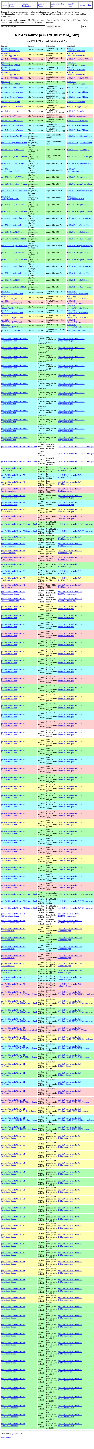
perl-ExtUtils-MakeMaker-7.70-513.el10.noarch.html (13, 608)
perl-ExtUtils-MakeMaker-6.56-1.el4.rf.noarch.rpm (70, 1146)
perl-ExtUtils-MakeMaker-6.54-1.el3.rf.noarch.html (13, 1173)
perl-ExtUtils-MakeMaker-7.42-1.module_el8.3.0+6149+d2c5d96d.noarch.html (19, 1056)
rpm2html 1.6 (17, 1433)
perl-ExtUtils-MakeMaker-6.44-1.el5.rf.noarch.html (13, 1263)
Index (5, 5)
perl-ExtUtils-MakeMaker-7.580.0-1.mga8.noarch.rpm (71, 412)
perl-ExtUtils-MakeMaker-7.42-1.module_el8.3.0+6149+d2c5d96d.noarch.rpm (76, 1056)
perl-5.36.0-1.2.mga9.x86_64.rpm (79, 184)
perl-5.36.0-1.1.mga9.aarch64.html (14, 191)
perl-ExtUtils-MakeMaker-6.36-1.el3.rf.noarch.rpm (70, 1362)
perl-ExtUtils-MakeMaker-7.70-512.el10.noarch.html (13, 742)
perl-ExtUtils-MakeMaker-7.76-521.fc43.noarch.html (13, 497)
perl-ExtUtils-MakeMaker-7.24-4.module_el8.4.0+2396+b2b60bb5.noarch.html (19, 1119)
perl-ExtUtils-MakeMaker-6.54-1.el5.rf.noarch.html (13, 1155)
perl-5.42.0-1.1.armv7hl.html (12, 130)
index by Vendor (41, 5)
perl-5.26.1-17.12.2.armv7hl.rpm (79, 331)
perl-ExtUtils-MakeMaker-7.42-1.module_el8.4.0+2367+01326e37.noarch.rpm (76, 1047)
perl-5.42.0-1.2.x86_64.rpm (77, 121)
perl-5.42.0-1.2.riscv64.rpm (77, 111)
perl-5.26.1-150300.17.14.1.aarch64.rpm (77, 293)
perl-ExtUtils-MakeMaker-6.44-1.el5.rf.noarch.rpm (70, 1263)
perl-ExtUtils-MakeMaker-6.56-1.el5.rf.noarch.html (13, 1137)
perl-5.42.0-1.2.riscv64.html (11, 111)
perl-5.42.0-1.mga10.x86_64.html (14, 156)
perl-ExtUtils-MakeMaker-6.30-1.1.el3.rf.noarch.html (13, 1380)
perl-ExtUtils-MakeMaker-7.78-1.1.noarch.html (19, 447)
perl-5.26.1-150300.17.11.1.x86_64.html (12, 326)
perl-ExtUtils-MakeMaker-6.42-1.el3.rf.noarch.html (13, 1308)
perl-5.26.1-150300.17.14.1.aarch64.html (12, 293)
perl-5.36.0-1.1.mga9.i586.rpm (78, 205)
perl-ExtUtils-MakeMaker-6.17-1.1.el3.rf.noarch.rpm (70, 1407)
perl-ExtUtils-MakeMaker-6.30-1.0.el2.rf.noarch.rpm (70, 1398)
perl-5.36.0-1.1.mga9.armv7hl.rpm (75, 198)
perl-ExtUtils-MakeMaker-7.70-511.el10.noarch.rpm (70, 823)
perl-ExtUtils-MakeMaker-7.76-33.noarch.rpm (75, 524)
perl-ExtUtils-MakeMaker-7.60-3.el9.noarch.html (13, 930)
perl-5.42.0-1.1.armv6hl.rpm (77, 125)
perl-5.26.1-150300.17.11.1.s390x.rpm (77, 321)
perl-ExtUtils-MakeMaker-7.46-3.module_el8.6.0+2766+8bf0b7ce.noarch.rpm (75, 1002)
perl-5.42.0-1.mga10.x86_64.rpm (79, 156)
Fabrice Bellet (6, 1437)
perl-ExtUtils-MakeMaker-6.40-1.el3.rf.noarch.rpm (70, 1326)
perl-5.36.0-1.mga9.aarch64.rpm (79, 218)
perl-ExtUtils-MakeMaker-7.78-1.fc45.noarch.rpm (70, 469)
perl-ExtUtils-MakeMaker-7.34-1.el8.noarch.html (13, 1065)
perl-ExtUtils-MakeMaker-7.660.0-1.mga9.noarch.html (14, 376)
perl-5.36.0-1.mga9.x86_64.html (13, 239)
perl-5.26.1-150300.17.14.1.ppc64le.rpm (77, 297)
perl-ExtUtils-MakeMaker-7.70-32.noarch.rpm (75, 894)
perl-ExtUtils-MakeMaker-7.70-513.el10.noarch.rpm (70, 608)
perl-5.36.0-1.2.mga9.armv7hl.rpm (75, 170)
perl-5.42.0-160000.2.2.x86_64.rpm (76, 83)
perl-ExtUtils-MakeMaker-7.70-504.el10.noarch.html (13, 859)
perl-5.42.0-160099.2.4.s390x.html (14, 59)
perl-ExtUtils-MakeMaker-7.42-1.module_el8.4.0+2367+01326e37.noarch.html (19, 1047)
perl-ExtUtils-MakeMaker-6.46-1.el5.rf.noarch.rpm (70, 1227)
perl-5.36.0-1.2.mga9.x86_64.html (14, 184)
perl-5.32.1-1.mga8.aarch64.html (13, 266)
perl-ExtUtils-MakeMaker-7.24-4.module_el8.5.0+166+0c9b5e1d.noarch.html (18, 1110)
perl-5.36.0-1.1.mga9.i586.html (13, 205)
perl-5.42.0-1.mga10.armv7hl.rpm (79, 143)
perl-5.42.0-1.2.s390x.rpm (76, 116)
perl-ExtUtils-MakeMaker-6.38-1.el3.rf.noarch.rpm (70, 1344)
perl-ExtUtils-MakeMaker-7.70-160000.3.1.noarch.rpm (70, 593)
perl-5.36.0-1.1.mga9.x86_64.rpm (79, 211)
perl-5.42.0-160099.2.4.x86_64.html (10, 64)
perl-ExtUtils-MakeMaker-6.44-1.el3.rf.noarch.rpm (70, 1281)
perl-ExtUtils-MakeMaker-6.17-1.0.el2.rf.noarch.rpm (70, 1425)
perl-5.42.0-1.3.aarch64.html (12, 87)
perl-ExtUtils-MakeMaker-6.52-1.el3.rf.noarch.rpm (70, 1209)
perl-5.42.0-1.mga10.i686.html (12, 150)
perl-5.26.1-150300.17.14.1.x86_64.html (12, 307)
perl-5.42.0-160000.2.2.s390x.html (14, 78)
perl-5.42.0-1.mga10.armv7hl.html (14, 143)
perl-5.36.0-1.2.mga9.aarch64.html (14, 163)
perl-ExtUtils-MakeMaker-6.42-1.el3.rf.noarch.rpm (70, 1308)
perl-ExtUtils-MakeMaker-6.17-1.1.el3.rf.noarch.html (13, 1407)
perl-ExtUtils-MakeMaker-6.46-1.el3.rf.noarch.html (13, 1245)
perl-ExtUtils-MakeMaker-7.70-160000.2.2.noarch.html (13, 600)
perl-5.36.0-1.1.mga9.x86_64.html (14, 211)
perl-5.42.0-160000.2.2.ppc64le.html (10, 73)
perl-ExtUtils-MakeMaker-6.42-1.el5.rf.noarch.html (13, 1299)
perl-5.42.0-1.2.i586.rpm (76, 102)
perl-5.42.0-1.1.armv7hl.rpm (77, 130)
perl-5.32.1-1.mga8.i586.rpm (77, 280)
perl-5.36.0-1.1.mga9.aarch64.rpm (79, 191)
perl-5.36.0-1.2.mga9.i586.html (13, 177)
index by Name (71, 5)
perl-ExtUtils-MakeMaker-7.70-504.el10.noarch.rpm (70, 859)
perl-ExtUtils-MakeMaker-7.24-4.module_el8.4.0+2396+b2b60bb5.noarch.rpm (76, 1119)
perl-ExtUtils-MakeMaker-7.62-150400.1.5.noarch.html (13, 915)
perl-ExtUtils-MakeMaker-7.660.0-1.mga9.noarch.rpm (71, 376)
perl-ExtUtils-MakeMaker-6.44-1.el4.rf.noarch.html (13, 1272)
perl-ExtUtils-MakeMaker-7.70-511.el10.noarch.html (13, 823)
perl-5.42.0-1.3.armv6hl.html (12, 92)
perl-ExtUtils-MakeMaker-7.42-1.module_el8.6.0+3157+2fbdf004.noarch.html (19, 1029)
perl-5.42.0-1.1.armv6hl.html (12, 125)
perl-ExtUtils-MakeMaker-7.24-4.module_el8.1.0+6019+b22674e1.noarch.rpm (76, 1128)
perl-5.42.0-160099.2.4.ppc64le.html (10, 54)
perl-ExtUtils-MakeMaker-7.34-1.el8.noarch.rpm (70, 1065)
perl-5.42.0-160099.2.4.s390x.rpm (80, 59)
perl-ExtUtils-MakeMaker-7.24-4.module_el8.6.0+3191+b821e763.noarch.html (19, 1101)
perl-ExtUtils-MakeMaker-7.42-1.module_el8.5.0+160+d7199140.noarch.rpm (75, 1038)
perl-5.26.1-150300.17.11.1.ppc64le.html (12, 316)
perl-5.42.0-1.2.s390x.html (11, 116)
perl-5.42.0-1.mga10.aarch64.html (14, 136)
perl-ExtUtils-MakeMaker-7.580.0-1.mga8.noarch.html (14, 412)
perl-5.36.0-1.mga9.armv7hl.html (13, 225)
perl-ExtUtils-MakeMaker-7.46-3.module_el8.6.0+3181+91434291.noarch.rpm (76, 993)
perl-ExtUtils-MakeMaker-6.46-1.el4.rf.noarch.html (13, 1236)
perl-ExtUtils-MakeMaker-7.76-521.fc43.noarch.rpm (70, 497)
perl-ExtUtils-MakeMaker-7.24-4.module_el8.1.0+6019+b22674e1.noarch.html (19, 1128)
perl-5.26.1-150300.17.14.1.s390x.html (11, 302)
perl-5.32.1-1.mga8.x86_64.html (13, 287)
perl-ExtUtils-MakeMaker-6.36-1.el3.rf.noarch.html (13, 1362)
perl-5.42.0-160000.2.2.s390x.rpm (80, 78)
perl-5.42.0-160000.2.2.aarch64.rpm (76, 68)
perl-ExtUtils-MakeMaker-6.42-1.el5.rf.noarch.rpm (70, 1299)
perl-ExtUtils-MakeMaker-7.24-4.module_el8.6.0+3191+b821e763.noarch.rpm (76, 1101)
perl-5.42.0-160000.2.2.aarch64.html (10, 68)
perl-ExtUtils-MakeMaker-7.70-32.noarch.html (19, 894)
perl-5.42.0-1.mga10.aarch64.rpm (79, 136)
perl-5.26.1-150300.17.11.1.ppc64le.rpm (77, 316)
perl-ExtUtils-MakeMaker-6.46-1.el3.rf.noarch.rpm (70, 1245)
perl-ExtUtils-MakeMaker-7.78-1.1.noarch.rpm (76, 447)
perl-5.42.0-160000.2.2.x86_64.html (10, 83)
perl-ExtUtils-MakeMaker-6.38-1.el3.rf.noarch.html (13, 1344)
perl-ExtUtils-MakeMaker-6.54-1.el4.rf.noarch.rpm (70, 1164)
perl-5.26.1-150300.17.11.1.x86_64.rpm (77, 326)
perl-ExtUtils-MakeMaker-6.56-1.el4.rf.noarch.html (13, 1146)
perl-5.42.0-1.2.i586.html (10, 102)
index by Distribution (26, 5)
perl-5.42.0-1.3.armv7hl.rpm (77, 97)
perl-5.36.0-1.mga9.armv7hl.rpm (79, 225)
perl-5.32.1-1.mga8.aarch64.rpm (79, 266)
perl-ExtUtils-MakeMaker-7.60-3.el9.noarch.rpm (70, 930)
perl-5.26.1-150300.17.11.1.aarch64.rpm (77, 312)
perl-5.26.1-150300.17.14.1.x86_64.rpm (77, 307)
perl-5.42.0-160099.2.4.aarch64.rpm (76, 50)
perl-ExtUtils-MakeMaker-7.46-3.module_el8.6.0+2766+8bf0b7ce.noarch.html (19, 1002)
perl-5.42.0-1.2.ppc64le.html (12, 106)
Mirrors (83, 5)
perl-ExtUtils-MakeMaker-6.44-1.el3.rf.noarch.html (13, 1281)
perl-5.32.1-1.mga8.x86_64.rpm (79, 287)
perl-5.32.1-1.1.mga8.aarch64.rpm (79, 246)
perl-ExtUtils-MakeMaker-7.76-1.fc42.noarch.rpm (70, 538)
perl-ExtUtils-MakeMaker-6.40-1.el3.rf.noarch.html (13, 1326)
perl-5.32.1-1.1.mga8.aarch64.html (14, 246)
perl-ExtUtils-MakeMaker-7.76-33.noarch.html (19, 524)
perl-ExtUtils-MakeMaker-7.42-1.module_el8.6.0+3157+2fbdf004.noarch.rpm (75, 1029)
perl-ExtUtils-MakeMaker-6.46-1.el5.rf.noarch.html (13, 1227)
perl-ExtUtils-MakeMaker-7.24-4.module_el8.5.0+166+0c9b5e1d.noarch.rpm (75, 1110)
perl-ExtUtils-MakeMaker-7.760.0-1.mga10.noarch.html (14, 340)
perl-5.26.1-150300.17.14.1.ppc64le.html (12, 297)
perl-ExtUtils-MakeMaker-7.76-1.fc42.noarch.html (13, 538)
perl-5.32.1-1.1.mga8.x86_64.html (14, 259)
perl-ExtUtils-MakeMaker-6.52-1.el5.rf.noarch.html (13, 1191)
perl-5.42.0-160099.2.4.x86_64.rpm (76, 64)
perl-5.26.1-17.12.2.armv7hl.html (13, 331)
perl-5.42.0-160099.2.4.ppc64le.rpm (76, 54)
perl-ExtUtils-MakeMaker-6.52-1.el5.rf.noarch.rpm (70, 1191)
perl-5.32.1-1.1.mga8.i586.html (13, 253)
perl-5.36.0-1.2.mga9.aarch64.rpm (79, 163)
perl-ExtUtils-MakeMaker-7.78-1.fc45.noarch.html (13, 469)
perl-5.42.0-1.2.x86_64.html (12, 121)
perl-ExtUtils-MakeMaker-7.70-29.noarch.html (19, 908)
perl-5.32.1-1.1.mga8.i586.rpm (78, 253)
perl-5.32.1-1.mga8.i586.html (12, 280)
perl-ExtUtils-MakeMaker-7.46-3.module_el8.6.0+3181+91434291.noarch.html (19, 993)
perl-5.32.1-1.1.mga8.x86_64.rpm (79, 259)
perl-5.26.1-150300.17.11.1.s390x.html (11, 321)
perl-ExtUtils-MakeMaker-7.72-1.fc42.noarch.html (13, 565)
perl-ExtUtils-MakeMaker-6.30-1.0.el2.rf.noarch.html (13, 1398)
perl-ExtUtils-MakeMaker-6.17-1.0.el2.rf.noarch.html (13, 1425)
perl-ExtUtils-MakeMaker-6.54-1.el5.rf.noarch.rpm (70, 1155)
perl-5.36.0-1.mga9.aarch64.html (13, 218)
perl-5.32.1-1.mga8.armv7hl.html (13, 273)
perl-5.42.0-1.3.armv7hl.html (12, 97)
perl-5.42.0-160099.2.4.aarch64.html (10, 50)
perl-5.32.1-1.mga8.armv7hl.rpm (79, 273)
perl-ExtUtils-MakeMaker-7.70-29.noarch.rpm (75, 908)
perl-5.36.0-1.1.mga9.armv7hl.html (10, 198)
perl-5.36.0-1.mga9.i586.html (12, 232)
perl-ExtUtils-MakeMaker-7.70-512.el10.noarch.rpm (70, 742)
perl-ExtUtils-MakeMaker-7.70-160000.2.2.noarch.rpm (70, 600)
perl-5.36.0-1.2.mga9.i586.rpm (78, 177)
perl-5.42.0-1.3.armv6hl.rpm (77, 92)
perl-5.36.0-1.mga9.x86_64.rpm (79, 239)
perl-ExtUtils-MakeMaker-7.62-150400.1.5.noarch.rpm (70, 915)
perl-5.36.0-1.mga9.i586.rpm (77, 232)
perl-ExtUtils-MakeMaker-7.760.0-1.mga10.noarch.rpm (71, 340)
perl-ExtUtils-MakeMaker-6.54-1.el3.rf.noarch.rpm (70, 1173)
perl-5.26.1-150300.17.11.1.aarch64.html (12, 312)
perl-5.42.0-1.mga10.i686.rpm (78, 150)
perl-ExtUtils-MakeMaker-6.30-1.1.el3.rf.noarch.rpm (70, 1380)
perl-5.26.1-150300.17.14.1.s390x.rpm (77, 302)
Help (89, 5)
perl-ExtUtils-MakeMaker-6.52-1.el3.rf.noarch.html (13, 1209)
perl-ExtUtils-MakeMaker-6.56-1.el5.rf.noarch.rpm (70, 1137)
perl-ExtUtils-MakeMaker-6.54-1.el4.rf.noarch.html (13, 1164)
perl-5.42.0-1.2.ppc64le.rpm (77, 106)
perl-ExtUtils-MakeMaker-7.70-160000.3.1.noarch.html (13, 593)
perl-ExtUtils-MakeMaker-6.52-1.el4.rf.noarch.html (13, 1200)
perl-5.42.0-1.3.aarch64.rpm (77, 87)
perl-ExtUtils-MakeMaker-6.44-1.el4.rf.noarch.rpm (70, 1272)
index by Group (12, 5)
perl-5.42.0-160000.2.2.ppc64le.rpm (76, 73)
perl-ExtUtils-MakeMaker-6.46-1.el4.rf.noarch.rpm (70, 1236)
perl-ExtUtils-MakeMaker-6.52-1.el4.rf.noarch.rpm (70, 1200)
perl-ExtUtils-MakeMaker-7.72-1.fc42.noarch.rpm (70, 565)
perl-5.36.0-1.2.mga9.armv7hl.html (10, 170)
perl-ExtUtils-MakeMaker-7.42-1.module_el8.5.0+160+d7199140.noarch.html (18, 1038)
